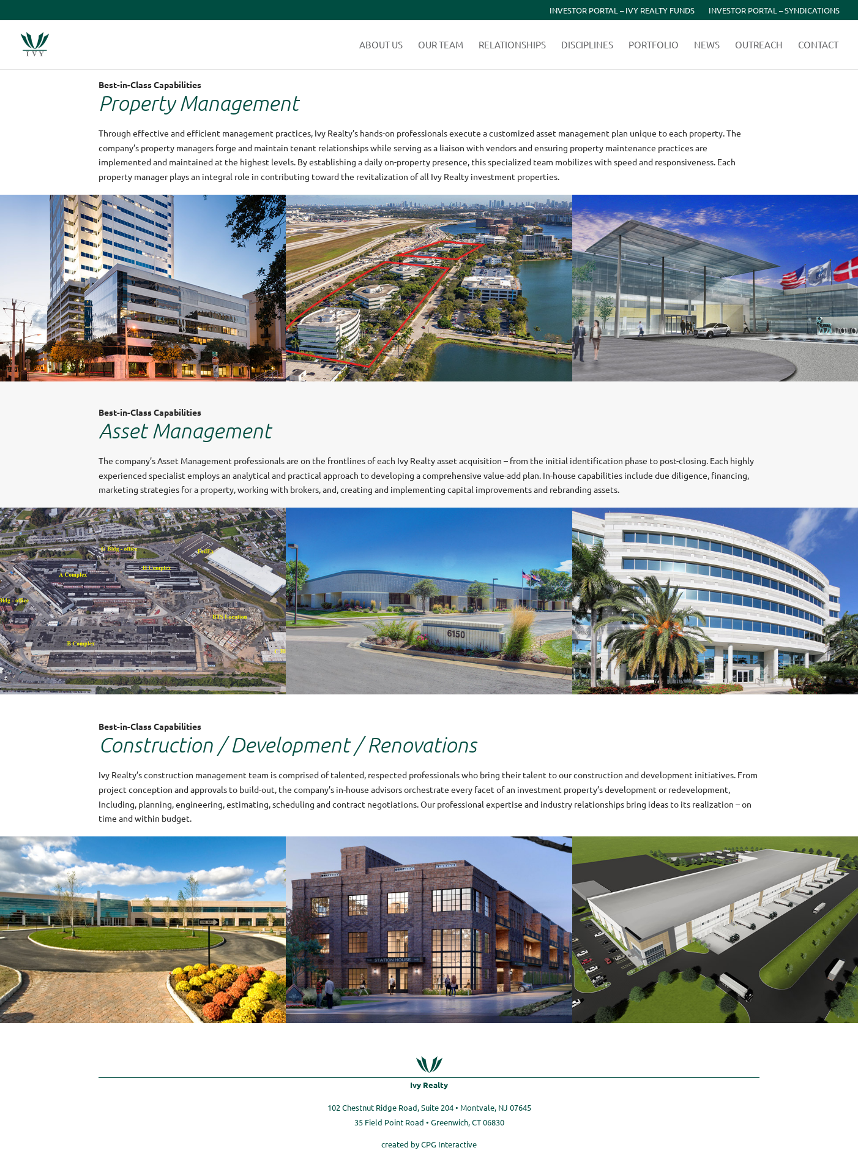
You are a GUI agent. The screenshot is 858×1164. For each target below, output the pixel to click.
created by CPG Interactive (429, 1144)
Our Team (440, 45)
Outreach (759, 45)
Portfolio (654, 45)
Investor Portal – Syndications (774, 10)
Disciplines (587, 45)
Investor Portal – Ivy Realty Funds (622, 10)
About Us (381, 45)
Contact (818, 45)
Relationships (512, 45)
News (707, 45)
